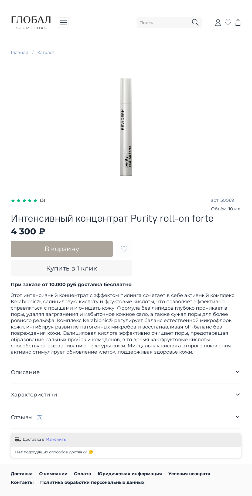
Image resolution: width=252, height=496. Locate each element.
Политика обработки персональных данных (92, 482)
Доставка (22, 473)
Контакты (22, 482)
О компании (53, 473)
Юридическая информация (130, 473)
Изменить (56, 439)
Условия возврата (189, 473)
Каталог (46, 52)
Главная (19, 52)
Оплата (82, 473)
